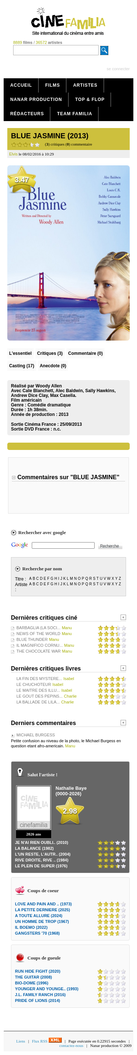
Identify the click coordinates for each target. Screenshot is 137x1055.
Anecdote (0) (53, 365)
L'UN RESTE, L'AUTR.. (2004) (43, 854)
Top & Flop (90, 99)
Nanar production (36, 99)
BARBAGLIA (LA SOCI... (38, 628)
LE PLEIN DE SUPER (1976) (41, 866)
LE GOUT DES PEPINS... (39, 696)
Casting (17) (21, 365)
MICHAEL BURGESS (35, 735)
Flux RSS (46, 1041)
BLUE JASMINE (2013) (49, 136)
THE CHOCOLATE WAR (38, 651)
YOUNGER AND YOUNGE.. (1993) (47, 989)
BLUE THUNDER (31, 639)
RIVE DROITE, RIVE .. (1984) (41, 860)
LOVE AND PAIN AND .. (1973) (43, 904)
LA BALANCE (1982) (34, 848)
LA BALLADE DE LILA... (38, 702)
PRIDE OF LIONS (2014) (37, 1000)
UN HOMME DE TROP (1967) (42, 921)
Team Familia (74, 113)
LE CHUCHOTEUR (33, 684)
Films (52, 85)
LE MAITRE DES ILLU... (38, 690)
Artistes (85, 85)
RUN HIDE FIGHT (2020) (37, 971)
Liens (20, 1041)
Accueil (21, 85)
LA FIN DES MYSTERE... (39, 678)
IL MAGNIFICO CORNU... (39, 645)
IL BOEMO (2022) (31, 927)
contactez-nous (71, 1045)
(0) (85, 353)
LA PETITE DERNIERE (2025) (42, 910)
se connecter (118, 69)
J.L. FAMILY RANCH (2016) (40, 994)
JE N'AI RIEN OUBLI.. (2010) (41, 842)
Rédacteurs (27, 113)
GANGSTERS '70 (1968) (37, 933)
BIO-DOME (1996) (31, 983)
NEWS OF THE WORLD (38, 633)
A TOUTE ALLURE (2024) (38, 915)
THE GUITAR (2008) (33, 977)
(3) (50, 353)
